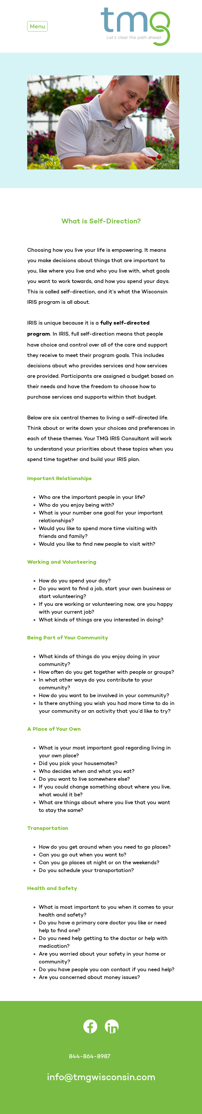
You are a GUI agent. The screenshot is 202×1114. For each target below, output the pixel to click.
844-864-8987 (89, 1056)
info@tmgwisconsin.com (101, 1076)
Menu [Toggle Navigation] (37, 26)
